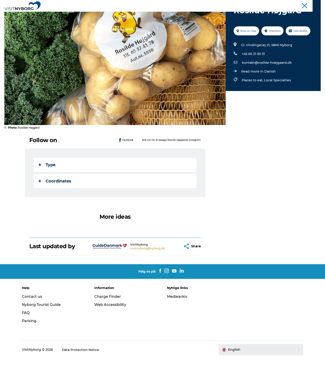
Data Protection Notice (81, 371)
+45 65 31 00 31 (253, 75)
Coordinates (55, 202)
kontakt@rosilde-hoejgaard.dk (267, 84)
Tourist (233, 4)
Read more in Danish (258, 93)
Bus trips (285, 4)
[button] (168, 267)
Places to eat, (253, 102)
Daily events (147, 14)
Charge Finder (108, 318)
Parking (30, 342)
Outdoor (122, 14)
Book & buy (239, 14)
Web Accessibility (111, 326)
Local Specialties (277, 102)
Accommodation (178, 14)
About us (314, 4)
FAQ (26, 334)
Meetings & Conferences (259, 4)
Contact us (33, 318)
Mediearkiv (177, 318)
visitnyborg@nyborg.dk (136, 269)
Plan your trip (211, 14)
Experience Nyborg (92, 14)
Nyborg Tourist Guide (42, 326)
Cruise (300, 4)
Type (47, 186)
